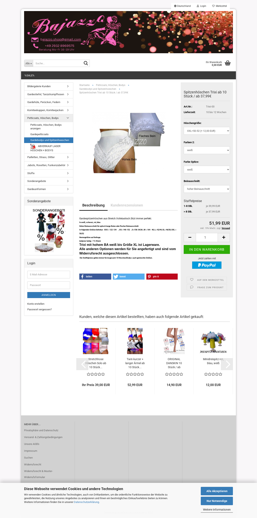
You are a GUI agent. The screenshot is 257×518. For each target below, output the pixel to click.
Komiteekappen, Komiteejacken (45, 110)
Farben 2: (189, 142)
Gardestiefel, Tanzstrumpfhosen (45, 94)
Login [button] (201, 6)
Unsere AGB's (31, 443)
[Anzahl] (207, 237)
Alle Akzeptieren (216, 491)
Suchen (28, 457)
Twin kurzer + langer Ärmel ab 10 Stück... (135, 363)
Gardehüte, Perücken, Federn (43, 102)
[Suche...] (28, 63)
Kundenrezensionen (127, 205)
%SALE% (29, 75)
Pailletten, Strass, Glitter (41, 157)
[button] (182, 6)
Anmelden (49, 295)
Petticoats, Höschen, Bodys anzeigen (46, 126)
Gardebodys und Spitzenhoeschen (49, 140)
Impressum (30, 450)
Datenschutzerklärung (86, 502)
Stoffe (31, 173)
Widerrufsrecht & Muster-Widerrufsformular (38, 474)
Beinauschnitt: (192, 181)
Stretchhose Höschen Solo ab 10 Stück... (95, 363)
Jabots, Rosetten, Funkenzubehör (46, 165)
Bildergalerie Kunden (39, 86)
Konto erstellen (35, 303)
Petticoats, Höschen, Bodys (43, 118)
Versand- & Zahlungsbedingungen (43, 437)
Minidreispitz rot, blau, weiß (213, 361)
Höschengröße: (193, 123)
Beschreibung (93, 205)
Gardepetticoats (39, 134)
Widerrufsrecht (32, 464)
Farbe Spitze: (191, 161)
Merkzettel (219, 6)
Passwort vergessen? (39, 309)
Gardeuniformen (36, 189)
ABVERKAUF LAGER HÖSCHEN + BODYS (45, 148)
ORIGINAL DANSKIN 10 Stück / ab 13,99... (174, 363)
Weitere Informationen (217, 509)
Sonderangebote (36, 181)
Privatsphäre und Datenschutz (41, 430)
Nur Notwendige (217, 501)
